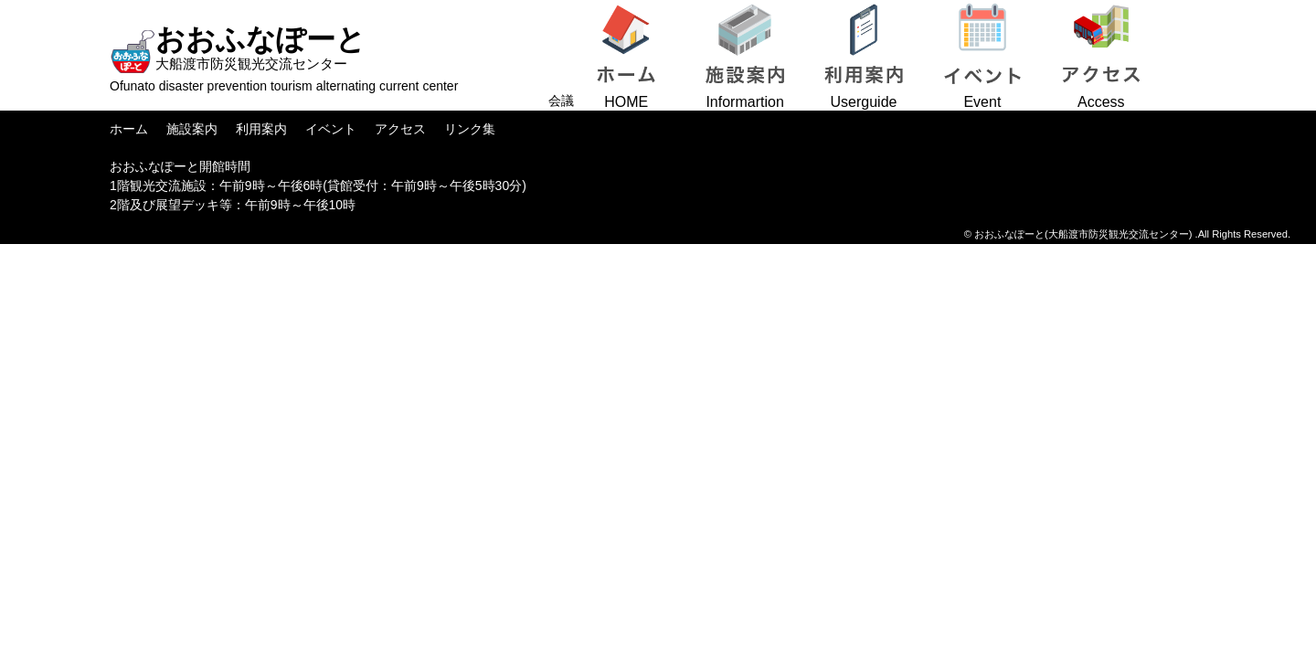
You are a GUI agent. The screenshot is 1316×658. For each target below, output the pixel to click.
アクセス (400, 129)
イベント (330, 129)
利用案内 (261, 129)
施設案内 (192, 129)
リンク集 (469, 129)
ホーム (129, 129)
